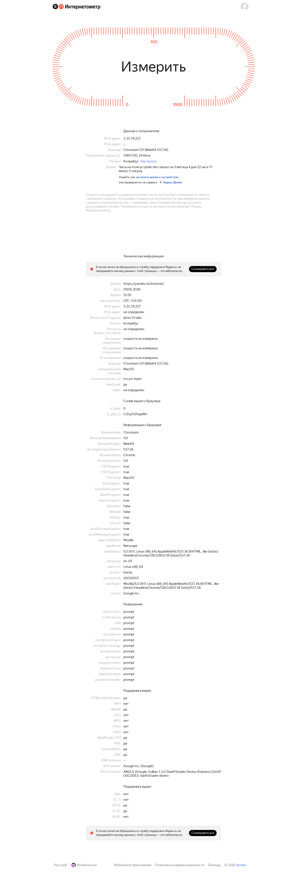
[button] (244, 6)
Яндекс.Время (172, 182)
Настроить (149, 161)
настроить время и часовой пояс (157, 177)
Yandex (241, 865)
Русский (60, 865)
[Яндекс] (55, 6)
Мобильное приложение (132, 865)
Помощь (214, 865)
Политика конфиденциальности (179, 865)
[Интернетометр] (79, 6)
